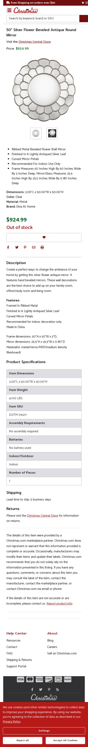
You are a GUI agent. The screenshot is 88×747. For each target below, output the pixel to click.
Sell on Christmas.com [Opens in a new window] (62, 653)
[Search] (83, 18)
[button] (8, 247)
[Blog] (56, 689)
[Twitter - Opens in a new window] (39, 689)
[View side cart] (86, 2)
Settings (44, 730)
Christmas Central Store (34, 41)
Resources (13, 640)
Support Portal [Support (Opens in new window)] (16, 666)
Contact (11, 647)
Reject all (22, 740)
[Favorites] (44, 237)
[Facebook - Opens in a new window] (31, 689)
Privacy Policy (11, 721)
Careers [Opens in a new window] (52, 647)
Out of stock (19, 227)
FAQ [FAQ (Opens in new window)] (9, 653)
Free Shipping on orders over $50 (30, 3)
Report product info (59, 603)
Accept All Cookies (65, 740)
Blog (50, 640)
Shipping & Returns (19, 660)
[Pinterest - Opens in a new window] (48, 689)
